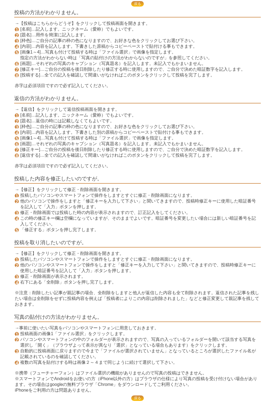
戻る (137, 4)
